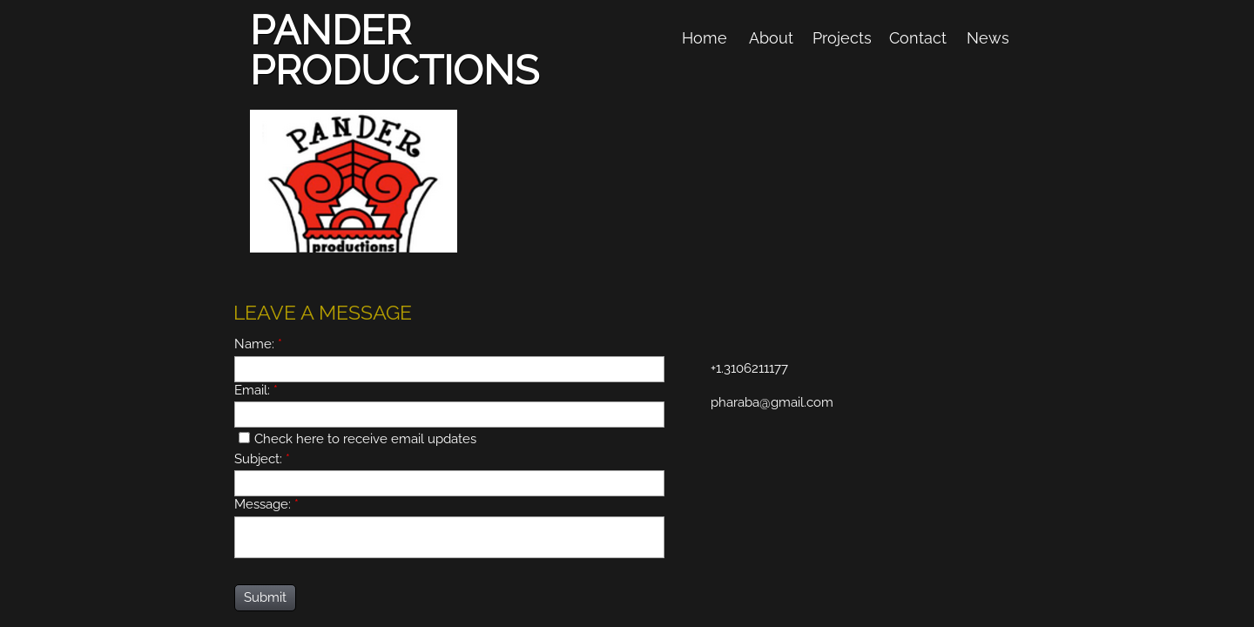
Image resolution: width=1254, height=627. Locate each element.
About (771, 38)
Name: (258, 344)
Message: (266, 504)
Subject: (262, 459)
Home (704, 38)
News (988, 38)
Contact (918, 38)
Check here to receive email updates (357, 439)
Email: (256, 390)
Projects (842, 38)
